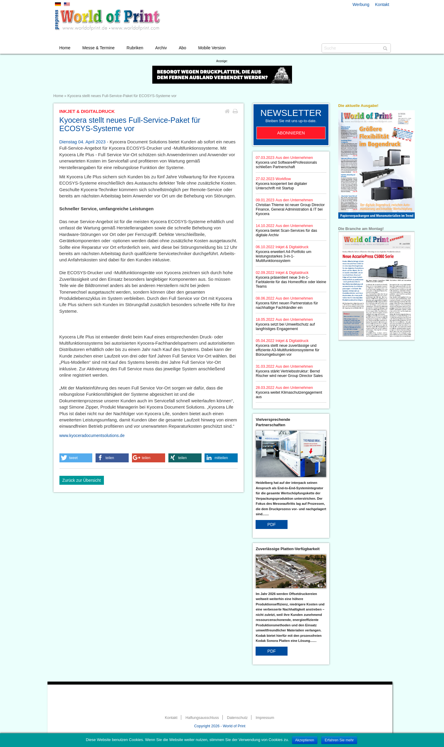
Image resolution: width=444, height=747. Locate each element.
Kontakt (382, 4)
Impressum (265, 718)
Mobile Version (212, 47)
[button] (76, 457)
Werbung (361, 4)
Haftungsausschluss (202, 718)
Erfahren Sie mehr (339, 740)
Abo (182, 47)
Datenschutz (237, 718)
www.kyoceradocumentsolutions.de (92, 435)
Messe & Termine (98, 47)
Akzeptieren (304, 740)
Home (64, 47)
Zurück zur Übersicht (81, 480)
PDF (272, 524)
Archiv (161, 47)
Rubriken (135, 47)
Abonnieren (291, 133)
